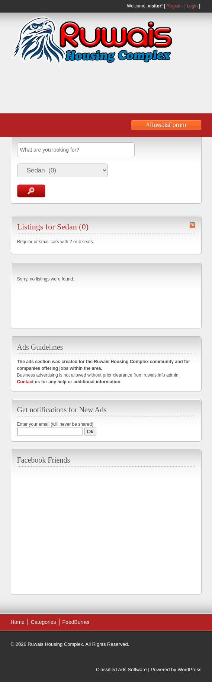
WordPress (189, 669)
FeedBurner (76, 622)
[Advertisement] (78, 89)
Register (175, 6)
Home (18, 622)
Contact (25, 381)
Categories (43, 622)
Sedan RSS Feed (192, 225)
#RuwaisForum (166, 125)
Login (192, 6)
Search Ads (31, 190)
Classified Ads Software (121, 669)
